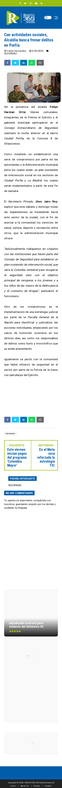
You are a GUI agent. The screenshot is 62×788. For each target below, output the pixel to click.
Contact (48, 786)
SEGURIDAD (10, 53)
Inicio (13, 786)
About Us (25, 786)
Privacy (36, 786)
